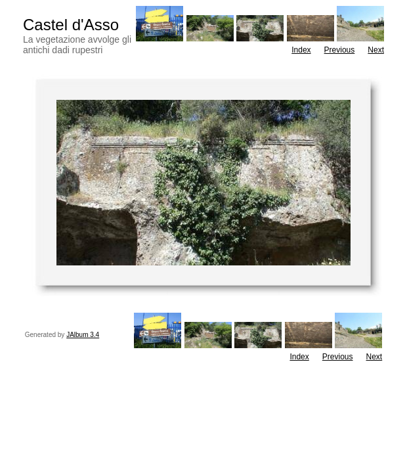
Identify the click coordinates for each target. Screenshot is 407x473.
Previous (339, 50)
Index (301, 50)
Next (376, 50)
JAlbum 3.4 (82, 334)
